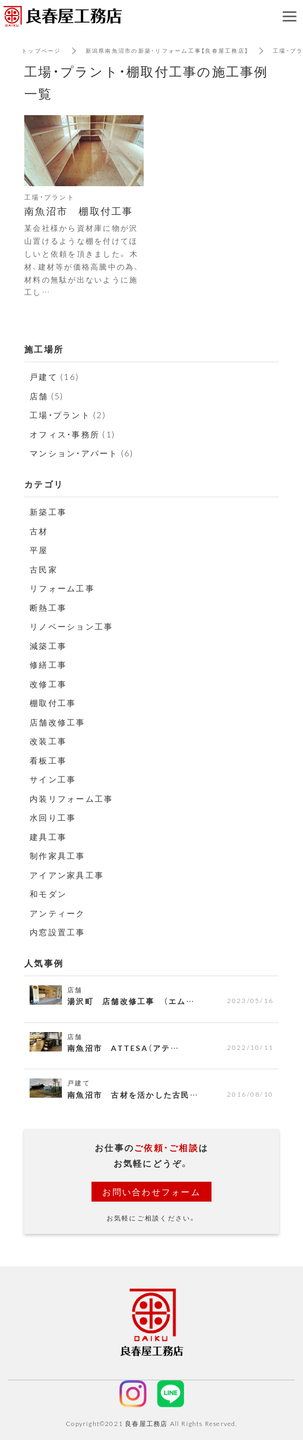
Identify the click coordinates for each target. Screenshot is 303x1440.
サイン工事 (53, 779)
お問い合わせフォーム (151, 1191)
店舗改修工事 (58, 722)
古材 (39, 531)
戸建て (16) (54, 377)
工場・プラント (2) (68, 415)
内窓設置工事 (58, 932)
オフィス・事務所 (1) (72, 434)
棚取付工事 (53, 703)
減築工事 (48, 646)
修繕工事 (48, 664)
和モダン (48, 894)
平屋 (39, 550)
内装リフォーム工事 (71, 798)
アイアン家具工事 (67, 875)
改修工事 (48, 684)
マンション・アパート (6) (82, 453)
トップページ (41, 50)
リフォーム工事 (62, 588)
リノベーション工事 (71, 626)
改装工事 (48, 741)
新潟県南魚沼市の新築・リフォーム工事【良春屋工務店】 (167, 50)
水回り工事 (53, 817)
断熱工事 (48, 607)
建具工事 (48, 837)
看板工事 (53, 760)
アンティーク (58, 913)
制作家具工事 (58, 856)
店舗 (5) (47, 396)
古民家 (44, 569)
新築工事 (48, 512)
